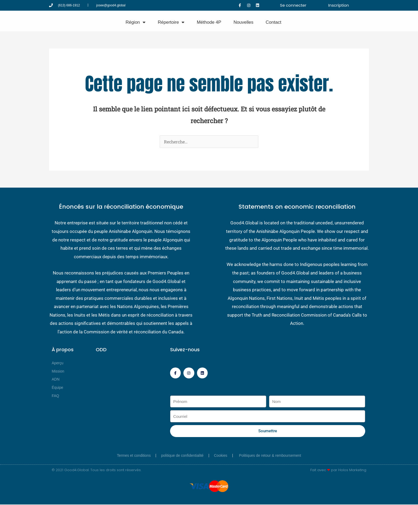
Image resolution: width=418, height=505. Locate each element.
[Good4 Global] (23, 21)
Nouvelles (244, 22)
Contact (274, 22)
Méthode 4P (209, 22)
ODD (101, 349)
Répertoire (171, 22)
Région (136, 22)
